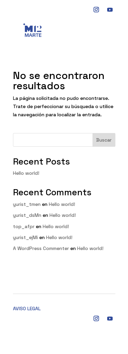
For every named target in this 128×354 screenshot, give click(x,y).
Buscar (104, 140)
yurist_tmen (27, 204)
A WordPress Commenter (41, 248)
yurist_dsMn (27, 215)
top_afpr (23, 226)
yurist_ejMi (25, 237)
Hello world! (26, 173)
